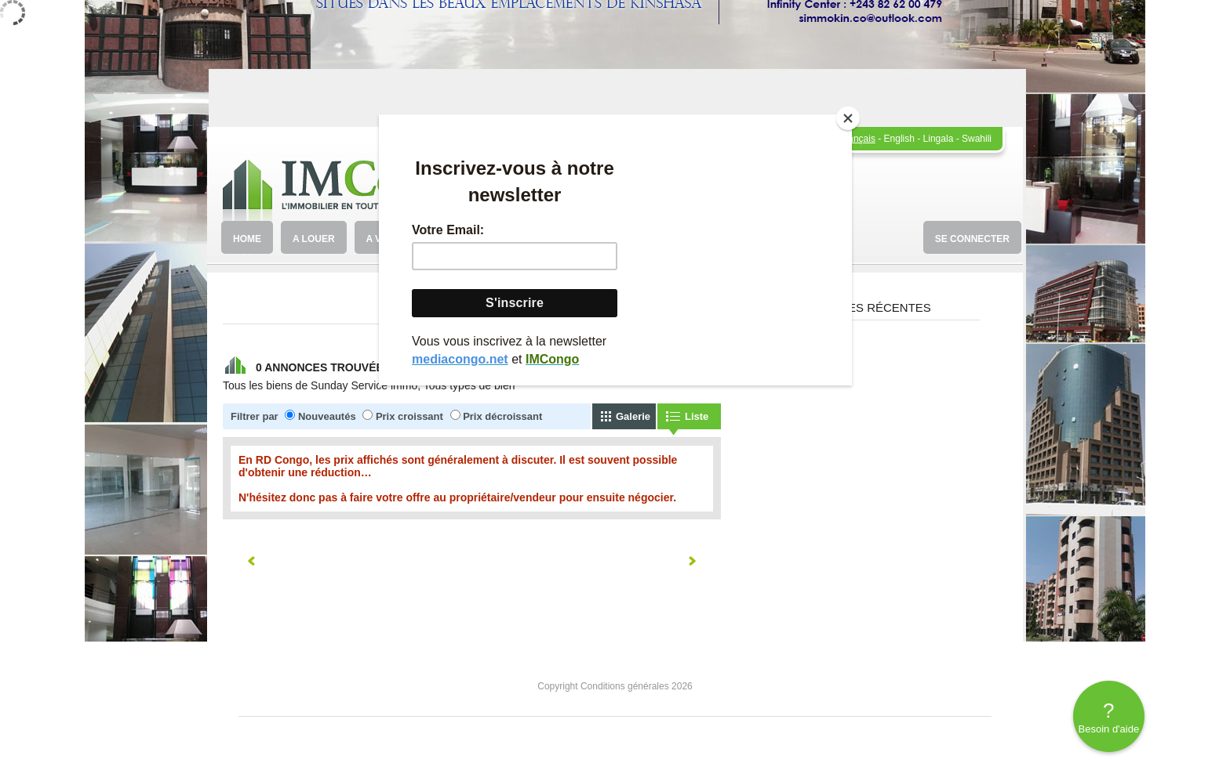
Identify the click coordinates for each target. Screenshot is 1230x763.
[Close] (848, 118)
